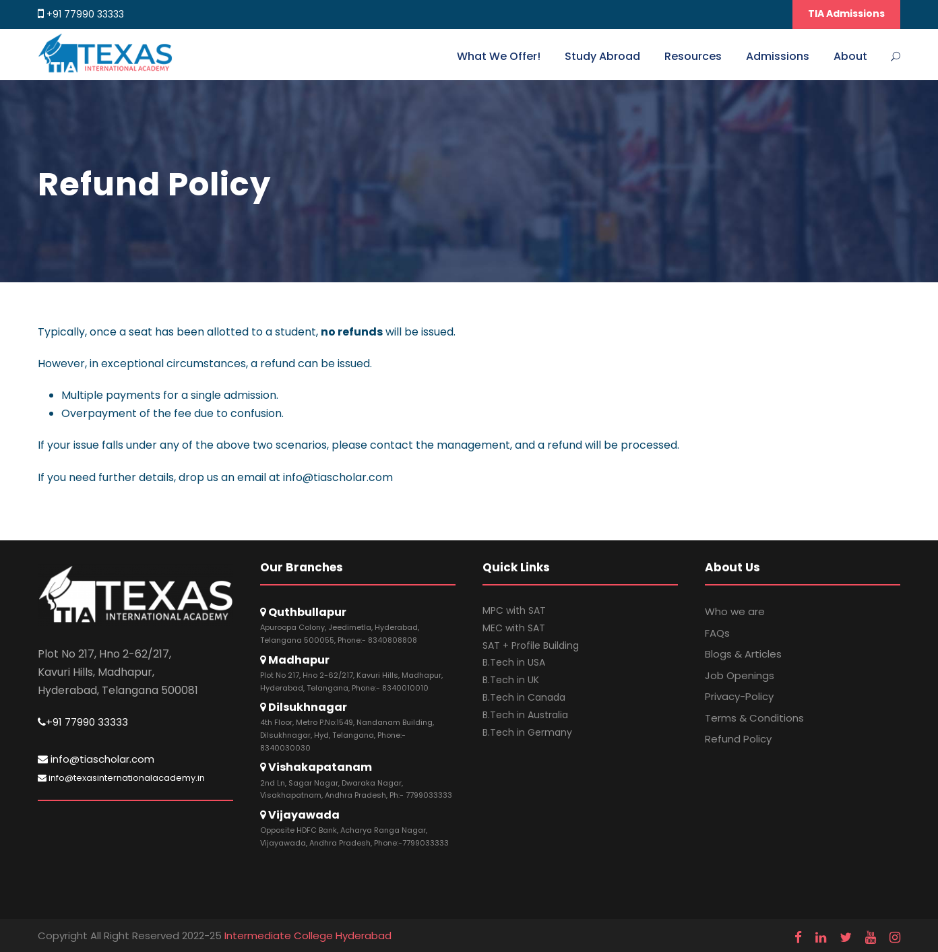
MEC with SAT (513, 628)
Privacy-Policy (739, 696)
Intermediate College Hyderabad (308, 935)
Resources (693, 56)
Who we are (735, 611)
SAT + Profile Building (530, 645)
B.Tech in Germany (527, 732)
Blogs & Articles (743, 654)
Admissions (777, 56)
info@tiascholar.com (96, 759)
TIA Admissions (846, 13)
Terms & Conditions (754, 718)
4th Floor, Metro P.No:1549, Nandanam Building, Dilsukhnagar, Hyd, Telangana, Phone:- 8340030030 (347, 735)
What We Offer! (498, 56)
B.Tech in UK (510, 680)
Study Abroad (602, 56)
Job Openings (739, 675)
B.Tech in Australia (525, 715)
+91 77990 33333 (85, 14)
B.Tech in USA (513, 662)
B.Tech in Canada (523, 697)
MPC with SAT (514, 610)
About (850, 56)
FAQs (717, 633)
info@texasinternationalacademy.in (121, 777)
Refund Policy (738, 739)
